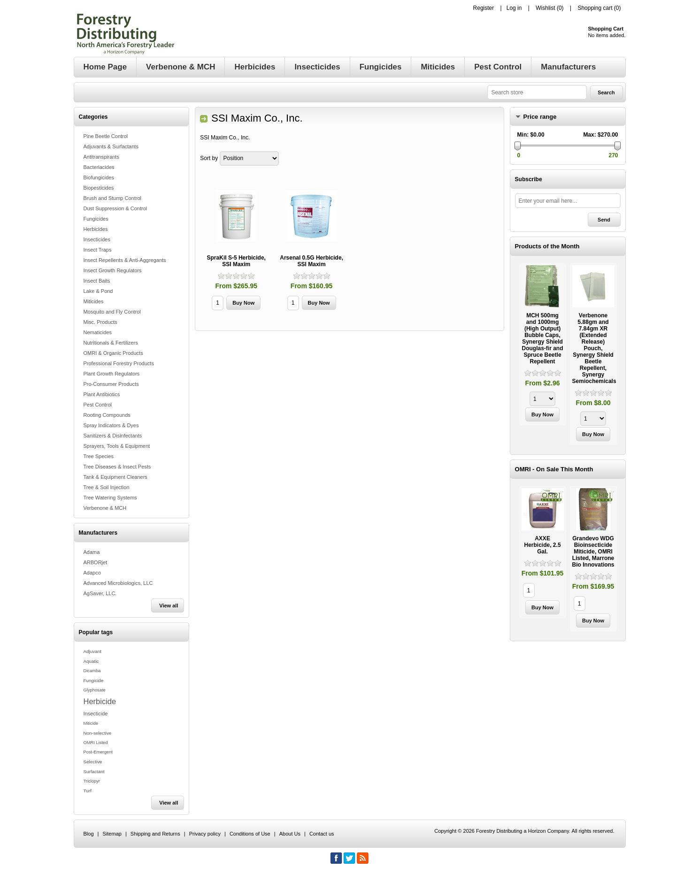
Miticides (94, 301)
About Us (289, 834)
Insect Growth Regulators (113, 270)
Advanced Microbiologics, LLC (118, 583)
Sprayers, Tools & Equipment (117, 446)
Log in (514, 8)
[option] (542, 345)
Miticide (91, 723)
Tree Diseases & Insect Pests (117, 466)
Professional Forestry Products (119, 363)
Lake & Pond (98, 291)
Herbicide (100, 701)
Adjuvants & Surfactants (111, 146)
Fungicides (96, 219)
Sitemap (112, 834)
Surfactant (94, 771)
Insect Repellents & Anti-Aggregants (125, 260)
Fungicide (94, 680)
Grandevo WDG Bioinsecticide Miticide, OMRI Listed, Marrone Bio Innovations (593, 551)
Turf (88, 790)
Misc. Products (100, 322)
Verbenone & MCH (105, 508)
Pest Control (98, 404)
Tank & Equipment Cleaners (115, 477)
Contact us (321, 834)
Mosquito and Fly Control (112, 312)
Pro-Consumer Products (111, 384)
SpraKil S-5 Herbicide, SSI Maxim (236, 261)
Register (483, 8)
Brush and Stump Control (113, 198)
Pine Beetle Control (106, 136)
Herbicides (96, 229)
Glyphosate (95, 690)
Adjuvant (92, 651)
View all (168, 605)
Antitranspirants (101, 157)
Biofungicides (99, 177)
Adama (92, 552)
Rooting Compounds (107, 415)
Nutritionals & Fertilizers (111, 342)
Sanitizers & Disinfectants (113, 435)
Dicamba (92, 670)
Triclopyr (92, 781)
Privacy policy (205, 834)
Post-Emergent (98, 752)
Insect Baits (97, 281)
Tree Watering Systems (110, 497)
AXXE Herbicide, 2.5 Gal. (542, 545)
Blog (89, 834)
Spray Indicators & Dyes (111, 425)
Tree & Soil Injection (107, 487)
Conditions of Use (250, 834)
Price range (540, 116)
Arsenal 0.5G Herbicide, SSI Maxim (311, 261)
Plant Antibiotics (102, 394)
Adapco (92, 573)
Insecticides (97, 239)
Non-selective (98, 733)
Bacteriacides (99, 167)
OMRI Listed (96, 742)
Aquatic (91, 661)
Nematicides (98, 332)
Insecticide (96, 713)
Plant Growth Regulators (112, 373)
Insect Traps (98, 250)
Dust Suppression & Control (115, 208)
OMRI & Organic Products (113, 353)
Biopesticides (99, 188)
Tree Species (99, 456)
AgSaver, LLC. (100, 593)
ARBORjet (96, 562)
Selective (93, 761)
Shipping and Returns (155, 834)
